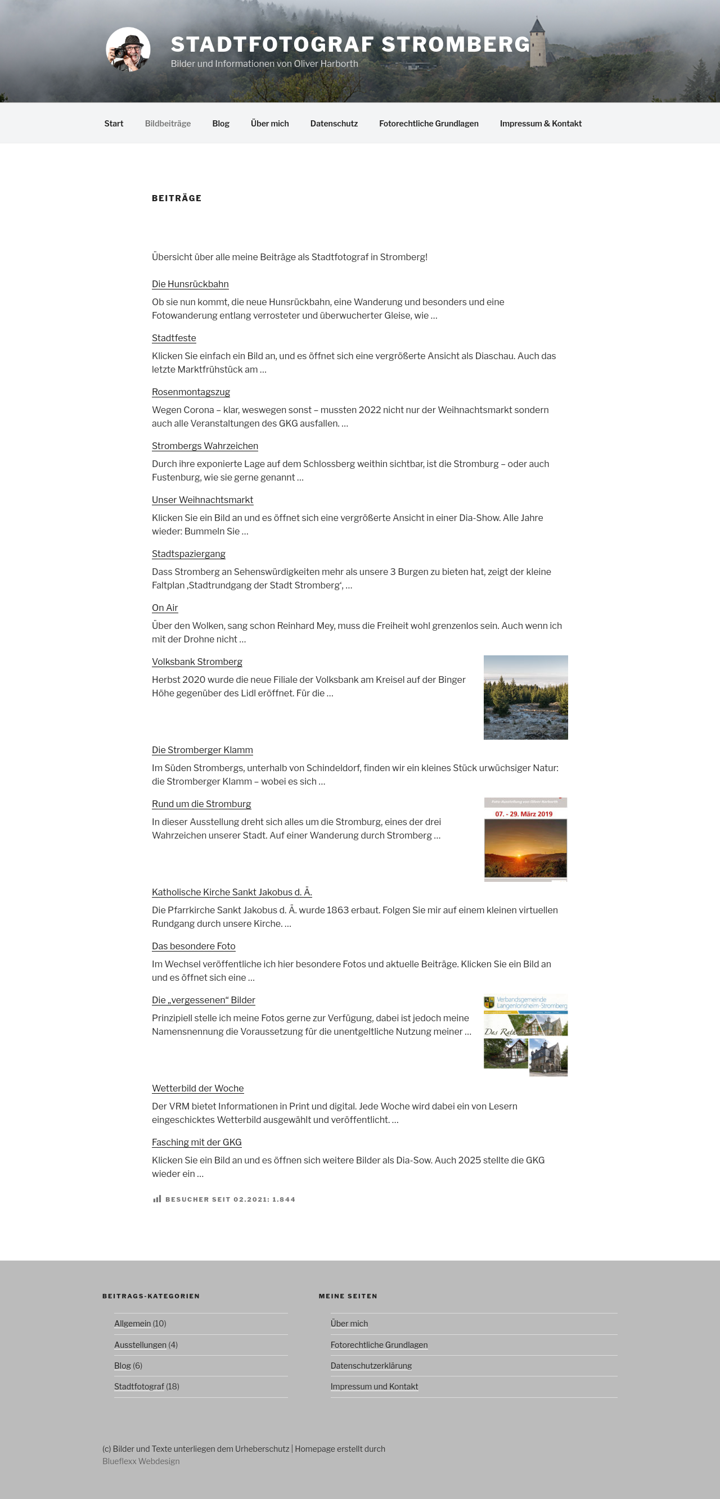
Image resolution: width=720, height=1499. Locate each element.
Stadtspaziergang (189, 554)
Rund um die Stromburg (201, 804)
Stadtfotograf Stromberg (350, 44)
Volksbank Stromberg (197, 661)
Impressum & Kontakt (541, 123)
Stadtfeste (174, 338)
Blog (221, 123)
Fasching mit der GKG (197, 1142)
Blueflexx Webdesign (141, 1461)
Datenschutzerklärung (371, 1365)
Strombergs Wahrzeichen (205, 446)
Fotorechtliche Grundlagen (429, 123)
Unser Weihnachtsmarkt (203, 500)
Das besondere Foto (194, 946)
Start (114, 123)
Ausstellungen (140, 1344)
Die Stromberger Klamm (202, 750)
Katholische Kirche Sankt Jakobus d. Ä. (232, 892)
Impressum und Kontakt (374, 1386)
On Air (165, 608)
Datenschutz (334, 123)
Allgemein (132, 1323)
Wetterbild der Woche (198, 1088)
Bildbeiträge (168, 123)
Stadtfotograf (139, 1386)
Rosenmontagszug (191, 392)
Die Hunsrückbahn (190, 284)
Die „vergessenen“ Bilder (203, 1000)
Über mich (270, 123)
